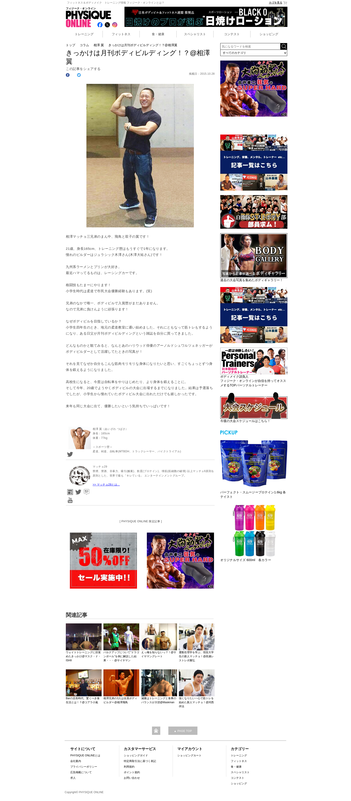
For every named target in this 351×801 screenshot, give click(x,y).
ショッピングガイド (136, 755)
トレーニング (84, 34)
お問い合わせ (132, 777)
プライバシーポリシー (83, 766)
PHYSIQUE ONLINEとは (85, 755)
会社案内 (75, 761)
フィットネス (121, 34)
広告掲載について (81, 772)
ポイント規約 (132, 772)
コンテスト (232, 34)
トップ (70, 45)
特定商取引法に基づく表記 (140, 761)
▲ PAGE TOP (183, 731)
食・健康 (158, 34)
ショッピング (268, 34)
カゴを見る (278, 3)
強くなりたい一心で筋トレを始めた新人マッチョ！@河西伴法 (196, 702)
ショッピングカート (189, 755)
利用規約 (129, 766)
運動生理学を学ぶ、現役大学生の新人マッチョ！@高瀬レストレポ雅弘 (196, 656)
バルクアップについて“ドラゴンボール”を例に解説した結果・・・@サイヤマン (121, 656)
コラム (84, 45)
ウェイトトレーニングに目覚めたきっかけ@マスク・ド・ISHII (83, 656)
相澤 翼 (99, 45)
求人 (73, 777)
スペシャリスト (195, 34)
